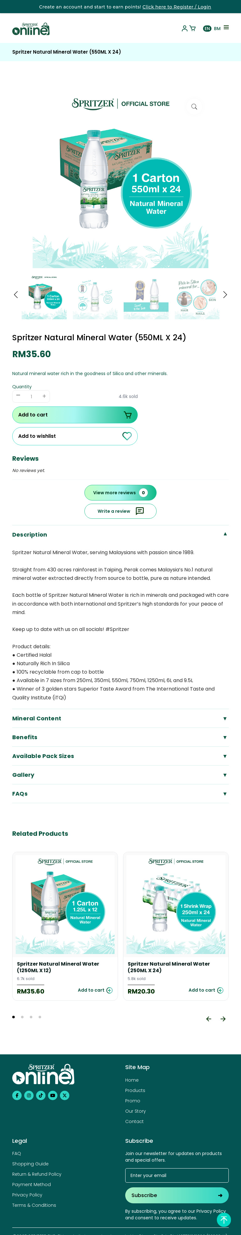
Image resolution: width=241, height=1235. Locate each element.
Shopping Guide (30, 1164)
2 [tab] (22, 1017)
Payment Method (31, 1184)
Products (135, 1090)
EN (207, 28)
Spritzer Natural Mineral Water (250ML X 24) (169, 967)
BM (217, 28)
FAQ (16, 1153)
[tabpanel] (65, 926)
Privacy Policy (27, 1195)
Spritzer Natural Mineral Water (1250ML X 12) (58, 967)
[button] (16, 295)
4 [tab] (40, 1017)
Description (120, 534)
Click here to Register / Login (176, 7)
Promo (132, 1101)
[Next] (223, 1019)
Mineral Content (120, 718)
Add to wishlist (75, 436)
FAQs (120, 794)
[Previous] (208, 1019)
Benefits (120, 737)
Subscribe (176, 1195)
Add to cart (75, 415)
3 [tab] (31, 1017)
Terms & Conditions (34, 1205)
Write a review (121, 511)
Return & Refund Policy (37, 1174)
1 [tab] (13, 1017)
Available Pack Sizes (120, 756)
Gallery (120, 775)
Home (132, 1080)
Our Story (135, 1111)
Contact (134, 1121)
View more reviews (120, 492)
